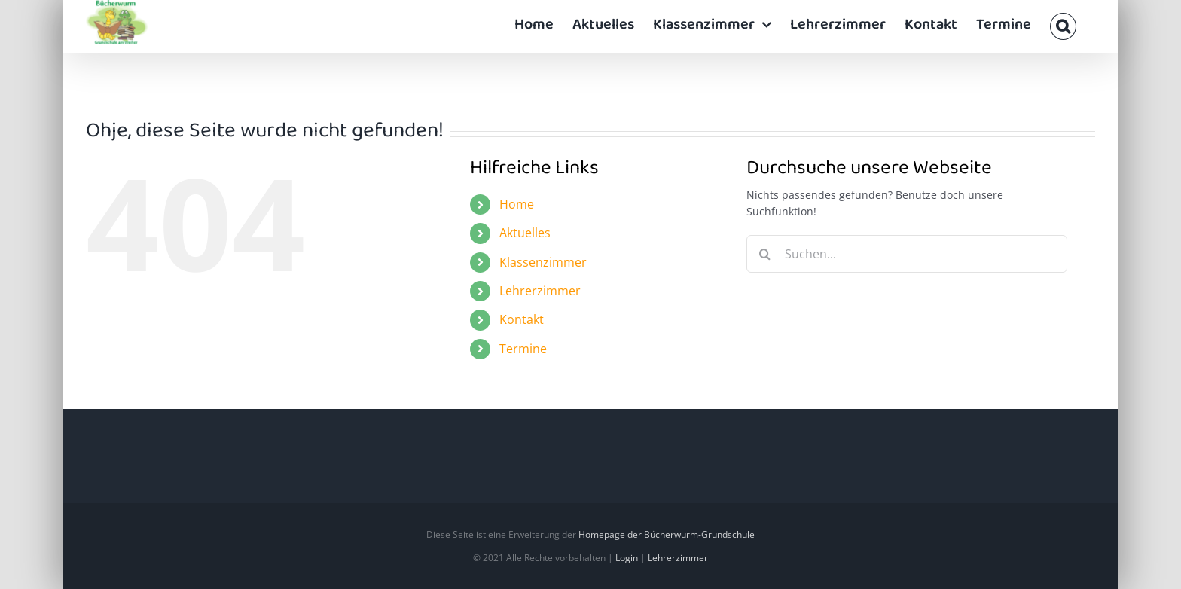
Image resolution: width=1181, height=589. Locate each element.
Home (516, 204)
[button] (1063, 26)
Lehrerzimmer (540, 290)
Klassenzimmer (543, 262)
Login (626, 557)
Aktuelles (525, 232)
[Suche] (765, 254)
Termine (523, 348)
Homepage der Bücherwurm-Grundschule (666, 534)
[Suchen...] (907, 254)
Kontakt (521, 319)
